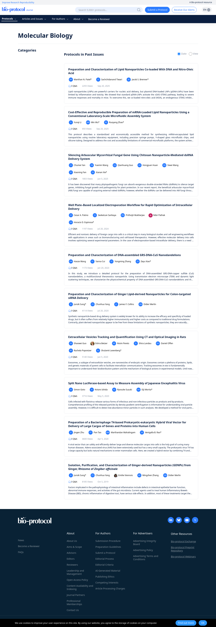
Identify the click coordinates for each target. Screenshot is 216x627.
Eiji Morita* (144, 390)
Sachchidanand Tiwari (109, 80)
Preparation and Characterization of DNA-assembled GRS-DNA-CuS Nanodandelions (124, 255)
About (78, 19)
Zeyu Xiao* (143, 261)
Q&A (72, 85)
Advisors (71, 552)
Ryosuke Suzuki (122, 390)
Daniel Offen (164, 343)
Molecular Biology (45, 35)
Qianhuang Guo (123, 165)
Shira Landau (142, 343)
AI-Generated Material (108, 570)
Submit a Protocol (157, 9)
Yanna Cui (97, 261)
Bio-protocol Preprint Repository (182, 549)
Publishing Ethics (105, 576)
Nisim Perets (120, 343)
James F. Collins (124, 304)
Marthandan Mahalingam (120, 432)
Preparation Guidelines (108, 546)
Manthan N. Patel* (80, 80)
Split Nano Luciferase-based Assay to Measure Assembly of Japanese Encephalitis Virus (126, 383)
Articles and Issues (34, 18)
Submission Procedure (108, 541)
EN (206, 9)
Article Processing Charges (110, 588)
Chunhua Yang (100, 304)
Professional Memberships (74, 602)
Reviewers (72, 564)
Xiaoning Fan (77, 172)
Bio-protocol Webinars (183, 556)
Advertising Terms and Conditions (145, 557)
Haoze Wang (77, 261)
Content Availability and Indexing (80, 587)
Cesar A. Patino (78, 215)
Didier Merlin (147, 304)
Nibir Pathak (157, 215)
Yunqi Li (75, 122)
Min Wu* (93, 122)
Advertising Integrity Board (144, 542)
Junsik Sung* (77, 304)
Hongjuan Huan (147, 165)
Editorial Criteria (105, 564)
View (193, 53)
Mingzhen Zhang (148, 475)
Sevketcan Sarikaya (104, 215)
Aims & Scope (74, 546)
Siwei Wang (170, 165)
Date (182, 53)
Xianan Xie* (99, 172)
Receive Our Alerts (184, 9)
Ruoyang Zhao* (114, 122)
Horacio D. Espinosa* (81, 222)
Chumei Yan (77, 165)
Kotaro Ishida (99, 390)
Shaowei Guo (78, 343)
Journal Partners (76, 595)
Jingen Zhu (76, 432)
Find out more (186, 622)
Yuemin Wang (99, 165)
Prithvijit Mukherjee (133, 215)
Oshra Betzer (99, 344)
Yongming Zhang (120, 261)
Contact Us (73, 610)
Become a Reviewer (99, 19)
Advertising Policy (143, 550)
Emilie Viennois (123, 475)
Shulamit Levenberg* (108, 351)
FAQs (21, 552)
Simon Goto (77, 390)
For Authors (60, 18)
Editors (71, 558)
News (21, 540)
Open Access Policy (77, 579)
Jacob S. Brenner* (138, 80)
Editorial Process (105, 558)
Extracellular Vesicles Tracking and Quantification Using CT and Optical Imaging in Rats (127, 337)
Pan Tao (95, 432)
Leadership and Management (75, 572)
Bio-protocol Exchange (183, 541)
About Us (72, 541)
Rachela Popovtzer (80, 351)
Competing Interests (107, 582)
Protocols (9, 18)
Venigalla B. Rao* (150, 432)
